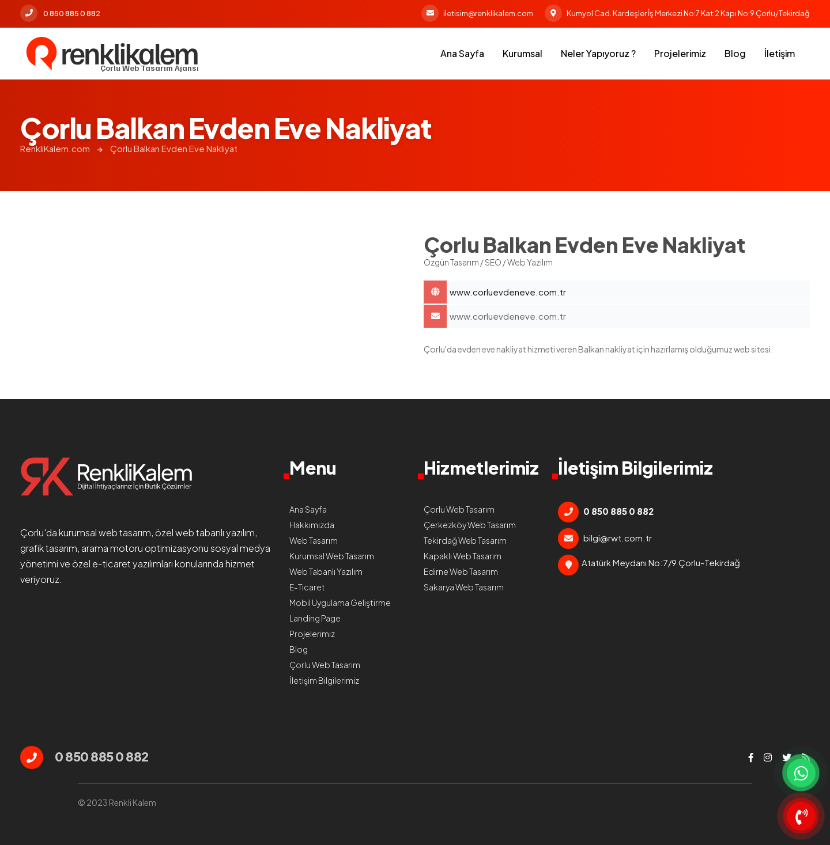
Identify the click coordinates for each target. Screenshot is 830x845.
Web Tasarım (313, 540)
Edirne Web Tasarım (461, 571)
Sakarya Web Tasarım (464, 587)
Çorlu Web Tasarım (324, 665)
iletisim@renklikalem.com (477, 13)
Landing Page (315, 618)
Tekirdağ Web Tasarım (465, 540)
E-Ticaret (307, 587)
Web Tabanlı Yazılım (326, 571)
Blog (735, 53)
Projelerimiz (680, 53)
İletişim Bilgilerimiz (324, 680)
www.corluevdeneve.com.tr (508, 315)
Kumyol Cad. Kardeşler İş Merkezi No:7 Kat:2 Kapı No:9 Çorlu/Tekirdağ (677, 13)
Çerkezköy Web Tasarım (470, 525)
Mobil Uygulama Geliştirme (340, 602)
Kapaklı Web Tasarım (462, 556)
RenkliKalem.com (55, 148)
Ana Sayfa (462, 53)
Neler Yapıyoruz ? (598, 53)
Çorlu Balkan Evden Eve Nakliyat (173, 148)
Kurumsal (522, 53)
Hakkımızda (311, 525)
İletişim (779, 53)
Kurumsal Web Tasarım (331, 556)
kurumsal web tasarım (105, 532)
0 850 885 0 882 (60, 13)
